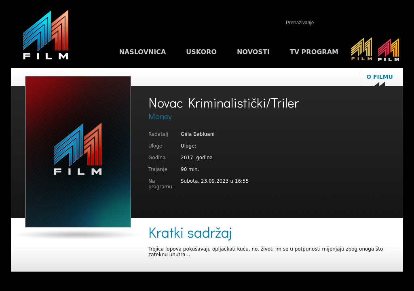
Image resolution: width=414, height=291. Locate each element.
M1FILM (45, 36)
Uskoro (201, 52)
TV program (314, 52)
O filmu (379, 77)
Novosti (253, 52)
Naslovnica (142, 52)
